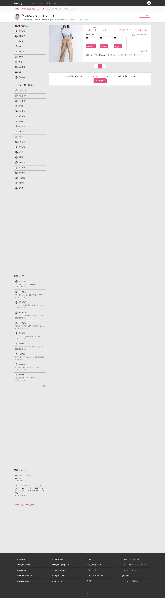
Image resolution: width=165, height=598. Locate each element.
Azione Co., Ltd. (57, 581)
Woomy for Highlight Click (61, 565)
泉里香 (20, 188)
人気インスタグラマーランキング (134, 565)
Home (89, 559)
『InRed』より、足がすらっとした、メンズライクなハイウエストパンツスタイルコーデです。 (117, 30)
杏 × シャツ (128, 55)
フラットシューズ (45, 16)
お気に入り (144, 16)
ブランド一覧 (91, 570)
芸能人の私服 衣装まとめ (31, 9)
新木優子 (21, 106)
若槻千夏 (21, 333)
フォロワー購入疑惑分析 (131, 559)
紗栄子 (20, 121)
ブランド (63, 3)
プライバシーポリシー (95, 576)
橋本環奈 (21, 168)
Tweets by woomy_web (24, 505)
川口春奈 (21, 111)
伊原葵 (20, 137)
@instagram (126, 576)
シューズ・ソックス (54, 9)
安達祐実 (21, 178)
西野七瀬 (21, 162)
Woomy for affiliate (23, 565)
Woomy (18, 3)
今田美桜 (21, 116)
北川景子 (21, 36)
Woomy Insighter (58, 559)
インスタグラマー (31, 3)
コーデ (42, 3)
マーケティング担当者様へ (131, 581)
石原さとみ (22, 101)
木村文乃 (21, 46)
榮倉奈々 (21, 41)
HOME (16, 9)
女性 (73, 20)
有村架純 (21, 51)
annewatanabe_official (32, 20)
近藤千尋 (21, 67)
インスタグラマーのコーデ (131, 570)
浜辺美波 (21, 344)
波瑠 (20, 62)
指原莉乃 (21, 126)
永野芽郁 (21, 142)
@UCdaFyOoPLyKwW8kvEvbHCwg (56, 20)
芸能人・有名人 (52, 3)
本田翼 (20, 152)
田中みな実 (22, 90)
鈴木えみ (21, 77)
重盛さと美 (22, 96)
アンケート (100, 80)
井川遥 (20, 57)
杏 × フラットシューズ (115, 55)
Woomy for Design (58, 570)
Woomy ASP (21, 559)
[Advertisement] (30, 232)
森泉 (20, 72)
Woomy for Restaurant (24, 576)
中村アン (21, 183)
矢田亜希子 (22, 281)
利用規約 (90, 581)
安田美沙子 (22, 292)
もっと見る (143, 51)
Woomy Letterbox (58, 576)
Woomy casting (22, 570)
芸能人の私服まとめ (94, 565)
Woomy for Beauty (23, 581)
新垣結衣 (21, 31)
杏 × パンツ (137, 55)
